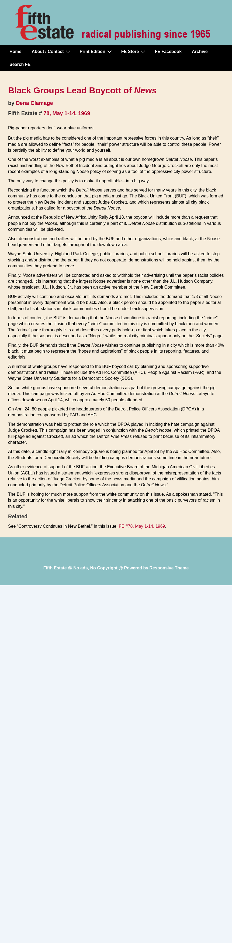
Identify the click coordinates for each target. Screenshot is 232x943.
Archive (200, 51)
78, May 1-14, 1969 (66, 113)
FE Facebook (168, 51)
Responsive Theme (169, 568)
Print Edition (96, 51)
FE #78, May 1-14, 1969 (142, 526)
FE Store (134, 51)
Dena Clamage (34, 103)
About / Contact (51, 51)
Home (15, 51)
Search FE (19, 64)
